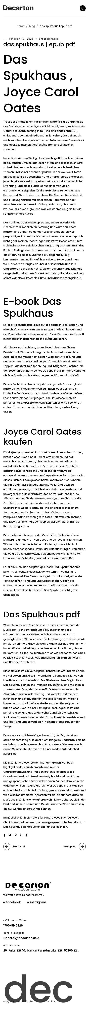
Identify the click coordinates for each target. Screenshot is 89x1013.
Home (20, 26)
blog (32, 26)
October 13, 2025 (21, 38)
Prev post (14, 846)
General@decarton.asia (21, 938)
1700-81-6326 (13, 926)
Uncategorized (48, 38)
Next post (74, 846)
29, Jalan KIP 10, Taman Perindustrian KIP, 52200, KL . (41, 951)
